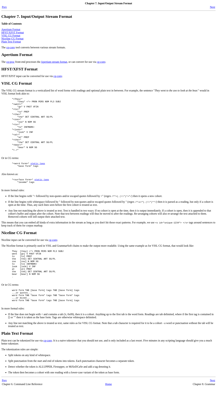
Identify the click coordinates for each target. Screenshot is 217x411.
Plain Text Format (11, 41)
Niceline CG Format (12, 38)
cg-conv (10, 47)
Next (212, 7)
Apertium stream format (54, 61)
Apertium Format (10, 29)
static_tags (38, 175)
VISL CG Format (10, 35)
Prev (4, 7)
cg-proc (10, 61)
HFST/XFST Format (12, 32)
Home (108, 407)
